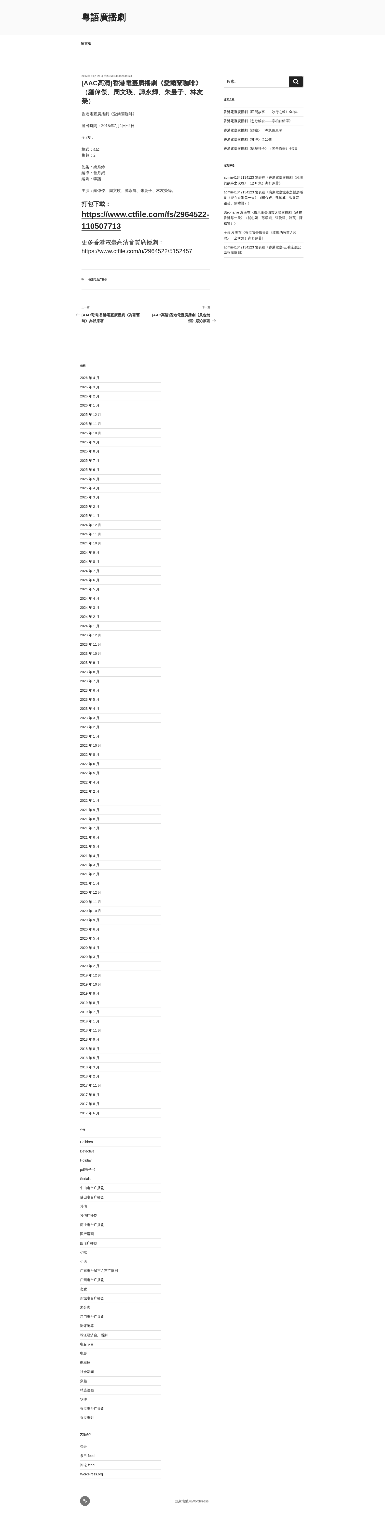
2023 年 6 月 (89, 690)
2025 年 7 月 (89, 461)
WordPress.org (91, 1474)
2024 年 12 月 (90, 525)
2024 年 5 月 (89, 589)
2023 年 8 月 (89, 672)
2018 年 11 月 (90, 1030)
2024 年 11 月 (90, 534)
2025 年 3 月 (89, 497)
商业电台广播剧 (92, 1225)
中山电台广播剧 (92, 1188)
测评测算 (87, 1326)
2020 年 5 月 (89, 938)
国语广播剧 (88, 1243)
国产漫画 (87, 1234)
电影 (83, 1353)
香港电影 (87, 1418)
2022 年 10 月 (90, 745)
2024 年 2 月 (89, 617)
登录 (83, 1447)
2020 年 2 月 (89, 966)
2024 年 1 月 (89, 626)
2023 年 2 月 (89, 727)
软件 (83, 1399)
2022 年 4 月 (89, 782)
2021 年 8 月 (89, 819)
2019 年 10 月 (90, 984)
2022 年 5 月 (89, 773)
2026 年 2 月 (89, 396)
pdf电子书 (87, 1170)
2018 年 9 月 (89, 1039)
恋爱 (83, 1289)
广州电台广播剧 (92, 1280)
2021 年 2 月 (89, 874)
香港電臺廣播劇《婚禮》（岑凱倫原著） (255, 130)
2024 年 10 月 (90, 543)
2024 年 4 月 (89, 598)
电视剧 (85, 1363)
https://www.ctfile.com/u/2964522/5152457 (137, 251)
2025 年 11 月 (90, 424)
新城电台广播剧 (92, 1298)
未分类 (85, 1307)
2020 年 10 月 (90, 911)
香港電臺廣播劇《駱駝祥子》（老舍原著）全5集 (261, 148)
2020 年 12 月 (90, 892)
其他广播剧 (88, 1215)
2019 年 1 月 (89, 1021)
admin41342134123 (119, 75)
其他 (83, 1206)
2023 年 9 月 (89, 663)
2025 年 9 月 (89, 442)
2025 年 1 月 (89, 516)
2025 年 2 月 (89, 507)
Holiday (86, 1160)
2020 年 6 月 (89, 929)
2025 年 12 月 (90, 415)
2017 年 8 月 (89, 1104)
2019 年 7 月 (89, 1012)
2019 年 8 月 (89, 1003)
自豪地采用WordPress (192, 1501)
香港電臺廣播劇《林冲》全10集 (248, 139)
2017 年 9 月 (89, 1095)
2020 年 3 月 (89, 957)
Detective (87, 1151)
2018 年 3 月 (89, 1067)
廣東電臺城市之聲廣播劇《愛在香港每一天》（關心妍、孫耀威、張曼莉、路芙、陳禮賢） (263, 197)
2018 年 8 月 (89, 1049)
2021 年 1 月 (89, 883)
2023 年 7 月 (89, 681)
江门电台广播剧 (92, 1317)
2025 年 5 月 (89, 479)
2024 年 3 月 (89, 608)
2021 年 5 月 (89, 846)
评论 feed (87, 1465)
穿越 (83, 1381)
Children (86, 1142)
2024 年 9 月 (89, 552)
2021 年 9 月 (89, 810)
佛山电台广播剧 (92, 1197)
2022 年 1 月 (89, 800)
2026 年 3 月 (89, 387)
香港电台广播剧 (97, 279)
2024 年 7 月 (89, 571)
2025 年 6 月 (89, 470)
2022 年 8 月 (89, 754)
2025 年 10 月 (90, 433)
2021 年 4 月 (89, 856)
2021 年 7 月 (89, 828)
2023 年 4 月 (89, 709)
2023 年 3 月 (89, 718)
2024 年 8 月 (89, 562)
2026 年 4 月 (89, 378)
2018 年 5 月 (89, 1058)
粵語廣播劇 (104, 17)
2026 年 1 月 (89, 405)
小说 (83, 1261)
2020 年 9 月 (89, 920)
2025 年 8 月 (89, 451)
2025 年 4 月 (89, 488)
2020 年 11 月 (90, 902)
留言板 (86, 43)
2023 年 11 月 (90, 644)
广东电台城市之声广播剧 (99, 1271)
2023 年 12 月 (90, 635)
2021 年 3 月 (89, 865)
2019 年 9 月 (89, 993)
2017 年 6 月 (89, 1113)
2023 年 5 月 (89, 699)
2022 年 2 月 (89, 791)
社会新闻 (87, 1372)
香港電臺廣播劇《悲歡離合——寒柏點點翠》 (258, 121)
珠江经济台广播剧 (94, 1335)
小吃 (83, 1252)
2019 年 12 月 (90, 975)
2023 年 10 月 (90, 653)
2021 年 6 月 (89, 837)
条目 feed (87, 1456)
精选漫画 (87, 1390)
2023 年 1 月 (89, 736)
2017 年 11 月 (90, 1085)
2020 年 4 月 (89, 948)
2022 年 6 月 (89, 764)
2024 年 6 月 (89, 580)
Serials (85, 1179)
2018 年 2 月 (89, 1076)
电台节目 (87, 1344)
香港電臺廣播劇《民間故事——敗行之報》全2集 (261, 112)
